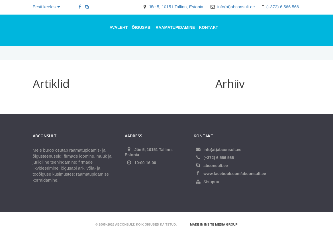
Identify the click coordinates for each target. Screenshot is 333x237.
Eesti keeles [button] (47, 6)
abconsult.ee (215, 165)
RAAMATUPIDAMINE (175, 27)
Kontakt (208, 27)
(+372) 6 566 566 (282, 6)
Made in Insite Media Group (213, 224)
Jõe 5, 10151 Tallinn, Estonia (176, 6)
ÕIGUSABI (142, 27)
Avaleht (119, 27)
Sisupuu (211, 182)
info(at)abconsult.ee (236, 6)
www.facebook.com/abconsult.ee (234, 173)
